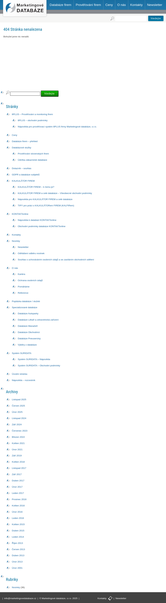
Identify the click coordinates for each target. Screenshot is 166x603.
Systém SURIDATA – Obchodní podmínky (39, 365)
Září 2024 (17, 424)
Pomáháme (23, 286)
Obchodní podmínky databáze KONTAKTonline (41, 226)
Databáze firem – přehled (25, 141)
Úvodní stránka (19, 374)
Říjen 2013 (17, 543)
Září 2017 (17, 474)
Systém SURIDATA (21, 353)
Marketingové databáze (25, 8)
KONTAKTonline (20, 214)
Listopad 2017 (19, 468)
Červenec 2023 (19, 430)
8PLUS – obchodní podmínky (33, 120)
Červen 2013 (18, 549)
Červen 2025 (18, 405)
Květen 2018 (18, 462)
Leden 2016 (18, 518)
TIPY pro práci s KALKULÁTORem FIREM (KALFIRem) (46, 205)
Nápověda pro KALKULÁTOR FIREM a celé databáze (45, 199)
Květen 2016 (18, 505)
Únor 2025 (17, 412)
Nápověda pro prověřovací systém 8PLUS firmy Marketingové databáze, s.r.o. (57, 126)
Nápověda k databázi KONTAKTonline (37, 220)
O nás (15, 268)
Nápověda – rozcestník (23, 380)
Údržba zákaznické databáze (32, 160)
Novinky (16, 241)
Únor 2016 (17, 512)
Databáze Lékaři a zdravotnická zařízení (38, 319)
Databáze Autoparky (28, 313)
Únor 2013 (17, 561)
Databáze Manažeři (28, 326)
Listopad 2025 (19, 399)
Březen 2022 (18, 437)
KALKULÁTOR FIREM (23, 181)
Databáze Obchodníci (29, 332)
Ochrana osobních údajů (30, 280)
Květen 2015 (18, 524)
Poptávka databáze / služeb (26, 301)
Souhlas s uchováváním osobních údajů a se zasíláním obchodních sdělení (56, 259)
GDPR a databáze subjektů (26, 174)
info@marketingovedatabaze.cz (20, 598)
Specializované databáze (24, 307)
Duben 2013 (18, 555)
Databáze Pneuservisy (29, 338)
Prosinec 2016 (19, 499)
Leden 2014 (18, 537)
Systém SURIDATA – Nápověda (34, 359)
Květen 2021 (18, 443)
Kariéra (21, 274)
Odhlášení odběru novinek (31, 253)
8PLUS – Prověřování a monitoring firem (32, 114)
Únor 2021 (17, 449)
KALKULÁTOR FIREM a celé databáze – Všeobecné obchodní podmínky (55, 193)
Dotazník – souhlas (21, 168)
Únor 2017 (17, 487)
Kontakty (16, 234)
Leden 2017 (18, 493)
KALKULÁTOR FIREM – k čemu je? (36, 187)
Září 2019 (17, 455)
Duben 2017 (18, 480)
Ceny (14, 135)
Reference (23, 293)
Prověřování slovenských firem (33, 153)
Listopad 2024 (19, 418)
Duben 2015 (18, 530)
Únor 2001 (17, 568)
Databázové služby (21, 147)
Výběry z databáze (27, 344)
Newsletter (23, 247)
